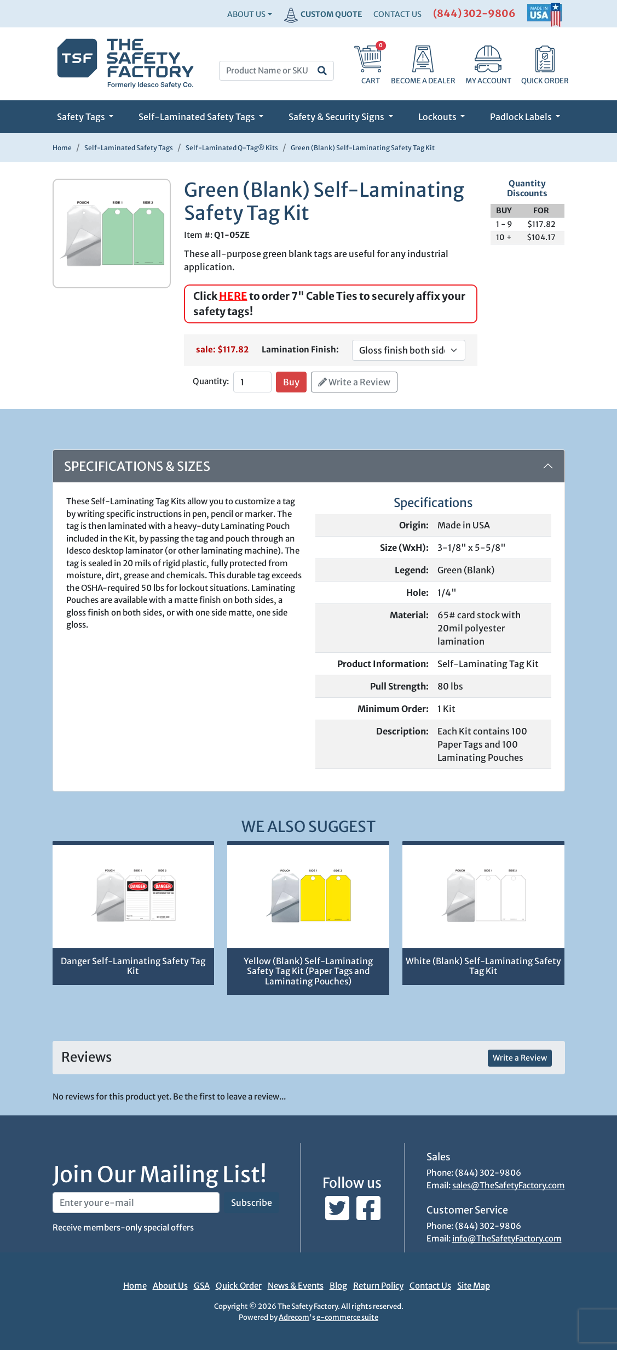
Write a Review (354, 382)
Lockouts (438, 116)
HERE (233, 296)
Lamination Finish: (300, 349)
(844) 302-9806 (474, 13)
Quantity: (211, 381)
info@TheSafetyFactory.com (507, 1238)
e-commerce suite (347, 1317)
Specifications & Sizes (137, 466)
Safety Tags (82, 116)
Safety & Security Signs (337, 116)
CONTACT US (397, 14)
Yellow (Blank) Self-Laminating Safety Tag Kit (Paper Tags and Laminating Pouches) (308, 971)
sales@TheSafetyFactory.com (508, 1185)
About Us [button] (246, 14)
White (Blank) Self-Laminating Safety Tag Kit (483, 966)
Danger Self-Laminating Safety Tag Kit (133, 966)
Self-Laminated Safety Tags (198, 116)
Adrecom (294, 1317)
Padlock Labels (521, 116)
